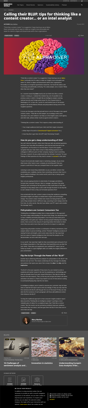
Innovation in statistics (42, 363)
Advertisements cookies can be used (62, 395)
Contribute (73, 0)
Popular (12, 339)
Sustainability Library (52, 5)
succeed (55, 156)
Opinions (40, 5)
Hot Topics (20, 5)
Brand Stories (30, 5)
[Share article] (81, 35)
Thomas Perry (19, 360)
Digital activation (52, 131)
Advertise (66, 0)
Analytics (17, 35)
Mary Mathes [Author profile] (14, 24)
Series (7, 339)
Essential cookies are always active (61, 394)
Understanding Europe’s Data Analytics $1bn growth (70, 364)
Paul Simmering (9, 360)
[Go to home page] (8, 5)
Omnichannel (42, 131)
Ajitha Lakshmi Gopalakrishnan (69, 360)
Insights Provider (8, 35)
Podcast (64, 5)
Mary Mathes (37, 319)
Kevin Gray (36, 360)
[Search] (82, 5)
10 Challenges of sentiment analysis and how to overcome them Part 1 (14, 364)
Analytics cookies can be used (59, 397)
